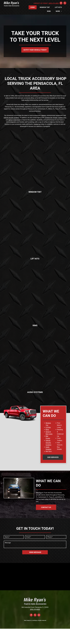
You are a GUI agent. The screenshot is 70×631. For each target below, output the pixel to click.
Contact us (37, 124)
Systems (48, 445)
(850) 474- (33, 609)
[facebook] (61, 3)
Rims (47, 429)
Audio (47, 447)
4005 (38, 609)
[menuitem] (33, 7)
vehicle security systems (11, 117)
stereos (43, 115)
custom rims (62, 117)
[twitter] (64, 3)
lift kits (55, 117)
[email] (38, 615)
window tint (48, 117)
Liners (50, 434)
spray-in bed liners (14, 120)
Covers (48, 438)
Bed (47, 436)
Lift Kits (48, 427)
